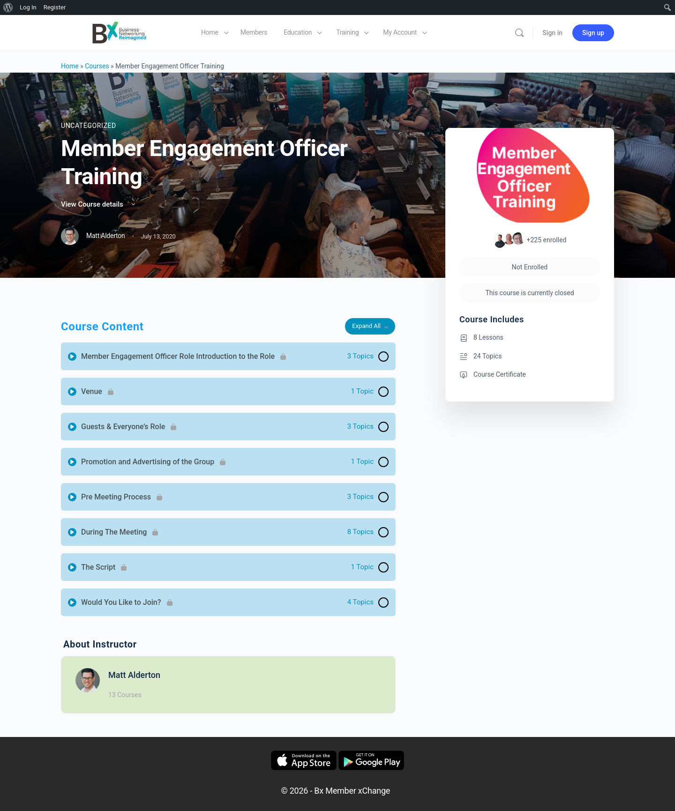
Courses (97, 66)
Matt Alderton (134, 675)
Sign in (552, 33)
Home (70, 66)
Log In (28, 7)
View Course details (99, 204)
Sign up (593, 33)
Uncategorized (88, 125)
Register (55, 7)
